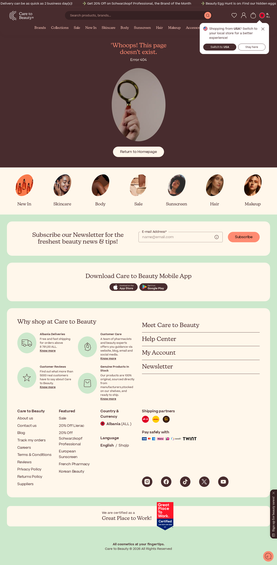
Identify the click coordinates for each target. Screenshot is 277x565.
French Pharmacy (74, 464)
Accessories (195, 28)
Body (125, 28)
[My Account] (243, 15)
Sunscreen (142, 28)
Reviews (24, 462)
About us (25, 418)
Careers (24, 447)
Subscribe (244, 237)
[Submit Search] (207, 15)
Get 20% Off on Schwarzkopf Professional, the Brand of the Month (145, 3)
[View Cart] (253, 15)
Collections (60, 28)
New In (91, 28)
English (107, 445)
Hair (159, 28)
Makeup (174, 28)
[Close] (273, 492)
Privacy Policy (29, 469)
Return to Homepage (138, 151)
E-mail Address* (154, 232)
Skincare (108, 28)
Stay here (251, 47)
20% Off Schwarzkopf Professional (70, 438)
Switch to (220, 47)
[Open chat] (268, 556)
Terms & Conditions (34, 454)
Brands (40, 28)
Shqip (124, 445)
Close (263, 29)
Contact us (27, 425)
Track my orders (31, 440)
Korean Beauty (71, 471)
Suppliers (25, 484)
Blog (21, 433)
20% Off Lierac (71, 425)
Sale (77, 28)
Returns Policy (29, 476)
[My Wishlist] (234, 15)
